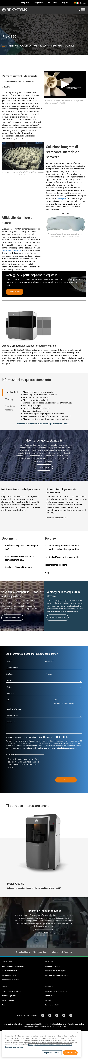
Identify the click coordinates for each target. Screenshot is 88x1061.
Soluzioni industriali (9, 1000)
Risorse (4, 1016)
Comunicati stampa (52, 996)
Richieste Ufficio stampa (55, 1000)
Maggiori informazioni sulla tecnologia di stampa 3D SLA (43, 453)
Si (60, 766)
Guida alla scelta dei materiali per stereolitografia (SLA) (18, 588)
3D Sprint (63, 198)
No (66, 766)
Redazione (49, 991)
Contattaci (23, 981)
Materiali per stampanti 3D (56, 1021)
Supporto (38, 2)
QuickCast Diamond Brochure (17, 597)
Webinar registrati (9, 1025)
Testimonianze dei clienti (56, 594)
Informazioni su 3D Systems (13, 996)
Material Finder (61, 981)
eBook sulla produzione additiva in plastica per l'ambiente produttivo (64, 577)
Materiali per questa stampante (43, 470)
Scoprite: (25, 2)
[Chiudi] (77, 1032)
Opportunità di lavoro (10, 1009)
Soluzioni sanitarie (9, 1005)
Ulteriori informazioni (56, 547)
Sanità (48, 1030)
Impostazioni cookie (51, 1053)
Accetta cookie (70, 1053)
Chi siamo (52, 2)
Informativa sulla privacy (38, 777)
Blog (47, 602)
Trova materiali (44, 497)
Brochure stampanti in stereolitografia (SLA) (20, 577)
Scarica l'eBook (15, 292)
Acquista (66, 2)
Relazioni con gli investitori (56, 1005)
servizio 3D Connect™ (11, 250)
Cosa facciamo (7, 991)
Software (49, 1025)
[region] (41, 1043)
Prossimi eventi (8, 1030)
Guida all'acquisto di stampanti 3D (64, 586)
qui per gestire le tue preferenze (62, 777)
